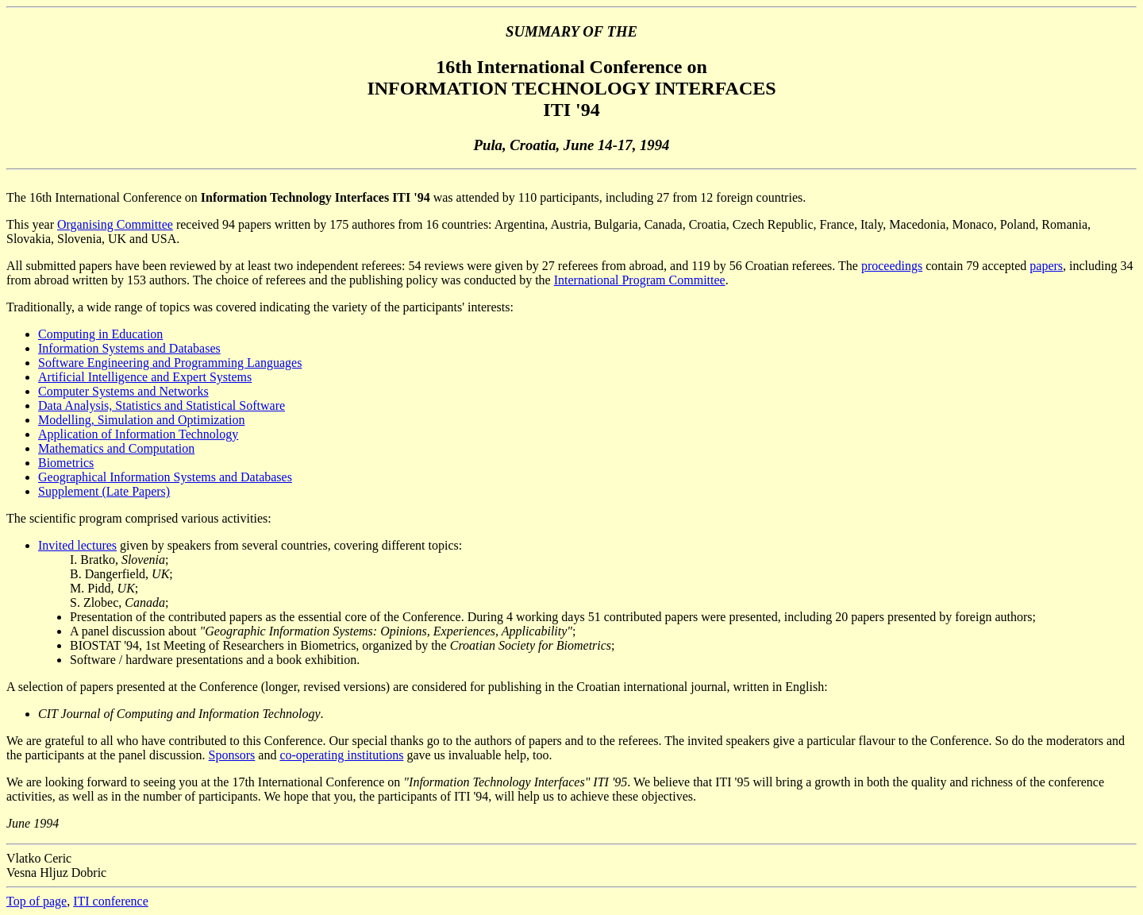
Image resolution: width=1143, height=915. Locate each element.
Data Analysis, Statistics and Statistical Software (161, 405)
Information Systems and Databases (129, 348)
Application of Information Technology (138, 434)
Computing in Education (100, 334)
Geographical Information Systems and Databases (165, 477)
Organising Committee (115, 224)
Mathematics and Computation (116, 448)
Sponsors (232, 755)
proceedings (891, 265)
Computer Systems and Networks (123, 391)
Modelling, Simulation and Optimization (141, 420)
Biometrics (66, 462)
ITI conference (110, 901)
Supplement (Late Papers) (104, 491)
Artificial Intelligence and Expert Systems (145, 377)
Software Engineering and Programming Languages (170, 362)
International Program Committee (639, 280)
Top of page (36, 901)
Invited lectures (77, 545)
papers (1046, 265)
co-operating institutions (341, 755)
